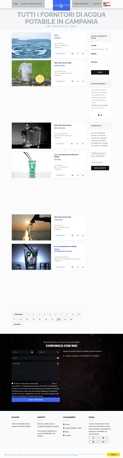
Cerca (100, 72)
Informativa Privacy (45, 384)
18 (58, 319)
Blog (66, 432)
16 (46, 319)
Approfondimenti (81, 4)
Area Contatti (100, 168)
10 (78, 314)
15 (39, 319)
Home (15, 4)
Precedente (18, 314)
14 (33, 319)
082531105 (60, 144)
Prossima (17, 324)
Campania (73, 26)
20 (71, 319)
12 (20, 319)
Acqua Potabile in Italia (31, 4)
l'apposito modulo (52, 427)
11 (14, 319)
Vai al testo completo (98, 108)
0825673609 (61, 54)
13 (27, 319)
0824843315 (61, 175)
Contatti (97, 4)
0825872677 (61, 81)
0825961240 (61, 267)
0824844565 (61, 236)
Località (93, 46)
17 (52, 319)
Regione (94, 54)
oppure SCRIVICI (97, 163)
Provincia (94, 62)
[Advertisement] (48, 104)
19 (65, 319)
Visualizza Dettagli (25, 455)
